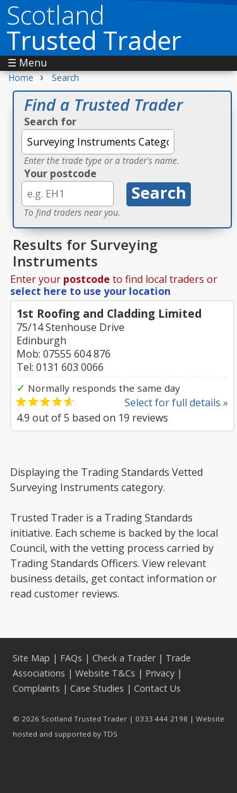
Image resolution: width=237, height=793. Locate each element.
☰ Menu (27, 63)
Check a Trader (123, 658)
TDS (110, 734)
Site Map (31, 658)
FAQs (71, 658)
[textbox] (97, 141)
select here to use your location (90, 291)
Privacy (159, 673)
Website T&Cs (105, 673)
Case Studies (97, 688)
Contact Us (157, 688)
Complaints (36, 688)
